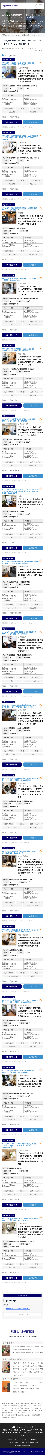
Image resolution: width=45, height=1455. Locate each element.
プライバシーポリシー (15, 1442)
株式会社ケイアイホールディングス (20, 127)
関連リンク (12, 1439)
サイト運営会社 (32, 1442)
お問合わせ (13, 122)
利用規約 (34, 1439)
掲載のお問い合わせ (22, 1445)
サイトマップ (23, 1439)
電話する (34, 122)
